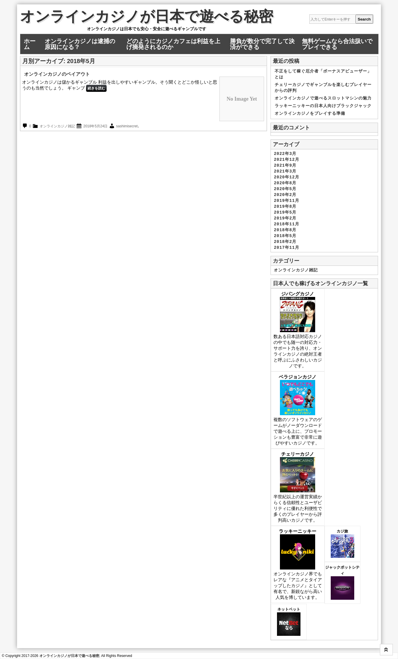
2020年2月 (285, 194)
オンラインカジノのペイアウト (57, 74)
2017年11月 (286, 247)
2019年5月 (285, 212)
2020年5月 (285, 189)
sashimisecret (126, 126)
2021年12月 (286, 159)
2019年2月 (285, 218)
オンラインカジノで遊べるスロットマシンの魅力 (323, 98)
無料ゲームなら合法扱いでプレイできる (337, 44)
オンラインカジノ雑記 (57, 126)
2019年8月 (285, 206)
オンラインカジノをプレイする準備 (310, 113)
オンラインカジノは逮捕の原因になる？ (80, 44)
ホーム (30, 44)
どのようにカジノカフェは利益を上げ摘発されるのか (173, 44)
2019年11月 (286, 200)
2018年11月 (286, 224)
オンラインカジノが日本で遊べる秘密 (146, 18)
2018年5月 (285, 236)
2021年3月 (285, 171)
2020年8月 (285, 183)
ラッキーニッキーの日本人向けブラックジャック (323, 106)
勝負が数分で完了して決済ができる (262, 44)
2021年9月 (285, 165)
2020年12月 (286, 177)
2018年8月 (285, 230)
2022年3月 (285, 153)
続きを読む (96, 88)
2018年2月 (285, 241)
